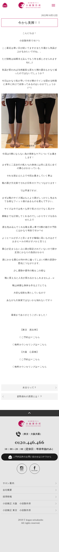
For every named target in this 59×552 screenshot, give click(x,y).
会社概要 (7, 490)
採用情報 (7, 496)
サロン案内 (8, 483)
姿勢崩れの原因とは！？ (29, 396)
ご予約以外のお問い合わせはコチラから (30, 457)
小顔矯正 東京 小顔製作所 (17, 510)
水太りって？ (29, 387)
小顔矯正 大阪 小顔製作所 (17, 503)
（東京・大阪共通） (28, 434)
